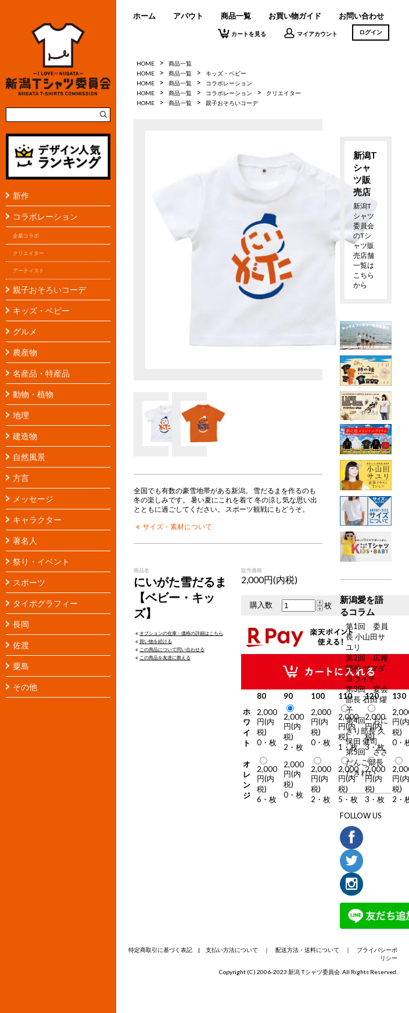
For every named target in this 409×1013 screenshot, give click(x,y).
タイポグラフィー (45, 603)
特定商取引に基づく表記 (160, 949)
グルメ (25, 331)
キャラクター (37, 520)
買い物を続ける (153, 641)
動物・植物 (33, 394)
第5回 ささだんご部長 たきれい (367, 762)
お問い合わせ (361, 15)
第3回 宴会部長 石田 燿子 (367, 699)
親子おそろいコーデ (49, 289)
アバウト (188, 15)
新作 (21, 195)
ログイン (370, 31)
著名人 (25, 540)
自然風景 (29, 457)
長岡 (21, 624)
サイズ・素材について (173, 526)
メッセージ (33, 499)
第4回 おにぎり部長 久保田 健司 (367, 731)
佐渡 (21, 645)
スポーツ (29, 582)
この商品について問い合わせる (169, 649)
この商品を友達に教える (162, 657)
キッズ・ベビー (41, 310)
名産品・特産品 (41, 373)
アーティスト (28, 270)
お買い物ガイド (294, 15)
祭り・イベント (41, 561)
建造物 (25, 436)
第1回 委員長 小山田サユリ (367, 637)
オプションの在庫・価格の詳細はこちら (178, 633)
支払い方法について (232, 949)
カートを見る (242, 33)
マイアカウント (311, 33)
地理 (21, 415)
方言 (21, 478)
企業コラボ (26, 235)
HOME (146, 63)
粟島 (21, 666)
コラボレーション (45, 216)
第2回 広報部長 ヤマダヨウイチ (367, 668)
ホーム (144, 15)
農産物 (25, 352)
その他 (25, 687)
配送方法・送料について (307, 949)
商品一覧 (236, 15)
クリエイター (28, 253)
